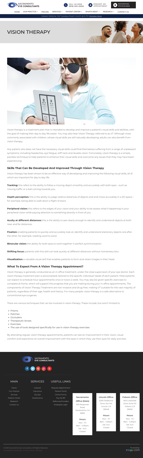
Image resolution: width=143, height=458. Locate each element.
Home (17, 12)
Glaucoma (37, 392)
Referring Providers (60, 404)
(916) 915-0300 (76, 6)
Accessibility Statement (12, 450)
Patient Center (14, 400)
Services (14, 396)
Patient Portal (61, 392)
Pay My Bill (60, 400)
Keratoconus (37, 400)
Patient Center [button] (73, 12)
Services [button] (56, 12)
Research (14, 404)
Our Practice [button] (29, 12)
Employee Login (61, 408)
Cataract (37, 388)
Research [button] (108, 12)
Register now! (95, 16)
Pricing (45, 12)
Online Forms (61, 396)
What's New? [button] (91, 12)
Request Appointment (61, 388)
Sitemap (38, 450)
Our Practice (14, 392)
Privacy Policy (28, 450)
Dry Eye (37, 396)
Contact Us (123, 12)
